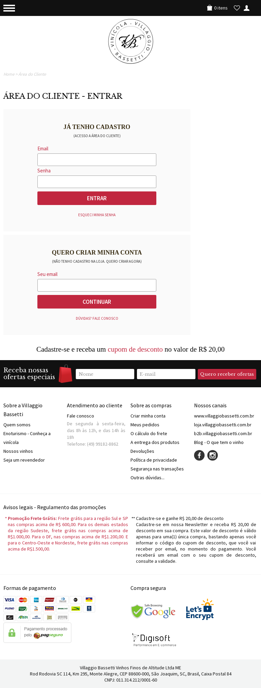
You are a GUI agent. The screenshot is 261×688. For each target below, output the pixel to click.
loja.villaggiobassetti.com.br (222, 425)
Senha (44, 170)
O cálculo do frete (148, 433)
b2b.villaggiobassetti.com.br (223, 433)
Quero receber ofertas (227, 374)
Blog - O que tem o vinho (219, 442)
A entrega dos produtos (154, 442)
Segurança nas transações (157, 469)
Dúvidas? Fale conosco (97, 318)
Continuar (97, 301)
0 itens (221, 8)
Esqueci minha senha (97, 214)
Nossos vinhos (18, 451)
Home (8, 74)
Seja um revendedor (24, 460)
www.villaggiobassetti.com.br (224, 416)
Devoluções (142, 451)
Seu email (47, 274)
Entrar (97, 198)
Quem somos (17, 425)
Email (42, 148)
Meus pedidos (144, 425)
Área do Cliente (32, 74)
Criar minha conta (148, 416)
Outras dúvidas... (147, 478)
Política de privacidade (153, 460)
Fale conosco (80, 416)
